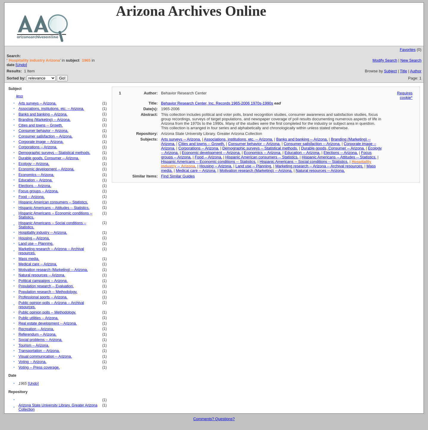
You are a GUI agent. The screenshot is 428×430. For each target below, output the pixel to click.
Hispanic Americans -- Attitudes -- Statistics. (53, 208)
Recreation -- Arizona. (36, 329)
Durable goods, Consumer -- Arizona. (48, 158)
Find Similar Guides (178, 176)
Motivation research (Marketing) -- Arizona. (53, 270)
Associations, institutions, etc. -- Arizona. (51, 109)
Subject (390, 71)
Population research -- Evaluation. (46, 286)
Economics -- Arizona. (36, 175)
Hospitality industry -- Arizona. (42, 232)
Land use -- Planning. (35, 244)
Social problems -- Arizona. (40, 340)
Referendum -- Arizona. (37, 334)
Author (415, 71)
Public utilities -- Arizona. (38, 318)
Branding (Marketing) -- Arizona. (44, 120)
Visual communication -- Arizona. (45, 356)
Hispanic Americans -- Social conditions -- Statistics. (303, 161)
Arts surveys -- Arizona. (37, 103)
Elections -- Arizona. (34, 186)
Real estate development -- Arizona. (47, 323)
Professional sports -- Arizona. (42, 297)
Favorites (408, 49)
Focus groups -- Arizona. (38, 191)
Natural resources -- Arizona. (41, 275)
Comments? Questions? (214, 419)
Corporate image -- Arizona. (41, 142)
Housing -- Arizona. (34, 238)
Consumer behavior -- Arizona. (43, 131)
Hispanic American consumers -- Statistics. (53, 202)
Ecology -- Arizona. (33, 164)
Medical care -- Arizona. (37, 264)
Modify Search (384, 60)
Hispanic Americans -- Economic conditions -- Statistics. (209, 161)
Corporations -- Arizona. (37, 147)
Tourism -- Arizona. (33, 345)
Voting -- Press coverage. (39, 367)
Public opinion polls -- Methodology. (47, 312)
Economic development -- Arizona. (46, 169)
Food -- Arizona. (31, 197)
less (19, 96)
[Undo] (21, 65)
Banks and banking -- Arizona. (42, 114)
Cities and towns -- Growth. (40, 125)
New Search (410, 60)
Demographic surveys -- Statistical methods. (54, 153)
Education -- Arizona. (35, 180)
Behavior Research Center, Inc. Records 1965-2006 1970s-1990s (217, 103)
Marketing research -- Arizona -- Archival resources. (319, 166)
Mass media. (28, 259)
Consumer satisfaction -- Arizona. (45, 136)
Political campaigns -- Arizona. (42, 281)
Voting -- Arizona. (32, 362)
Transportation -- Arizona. (39, 351)
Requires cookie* (405, 95)
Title (403, 71)
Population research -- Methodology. (47, 292)
